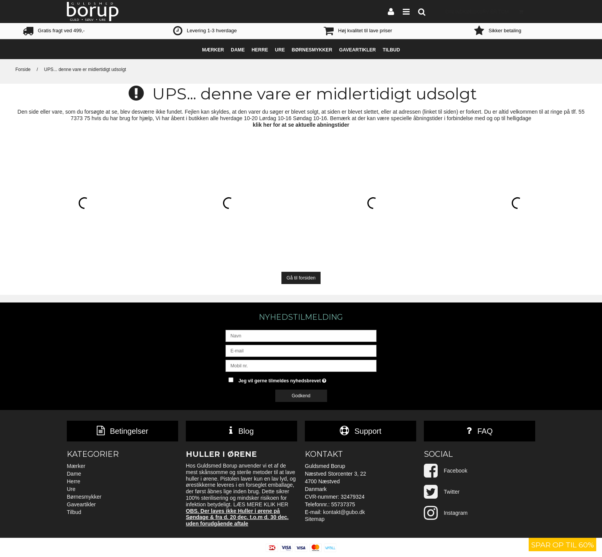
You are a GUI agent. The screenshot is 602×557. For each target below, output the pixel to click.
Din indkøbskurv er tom (487, 11)
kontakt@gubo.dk (344, 512)
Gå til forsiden (301, 278)
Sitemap (314, 519)
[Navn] (300, 335)
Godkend (301, 395)
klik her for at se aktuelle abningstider (301, 125)
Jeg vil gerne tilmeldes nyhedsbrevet (307, 379)
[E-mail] (300, 350)
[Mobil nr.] (300, 365)
